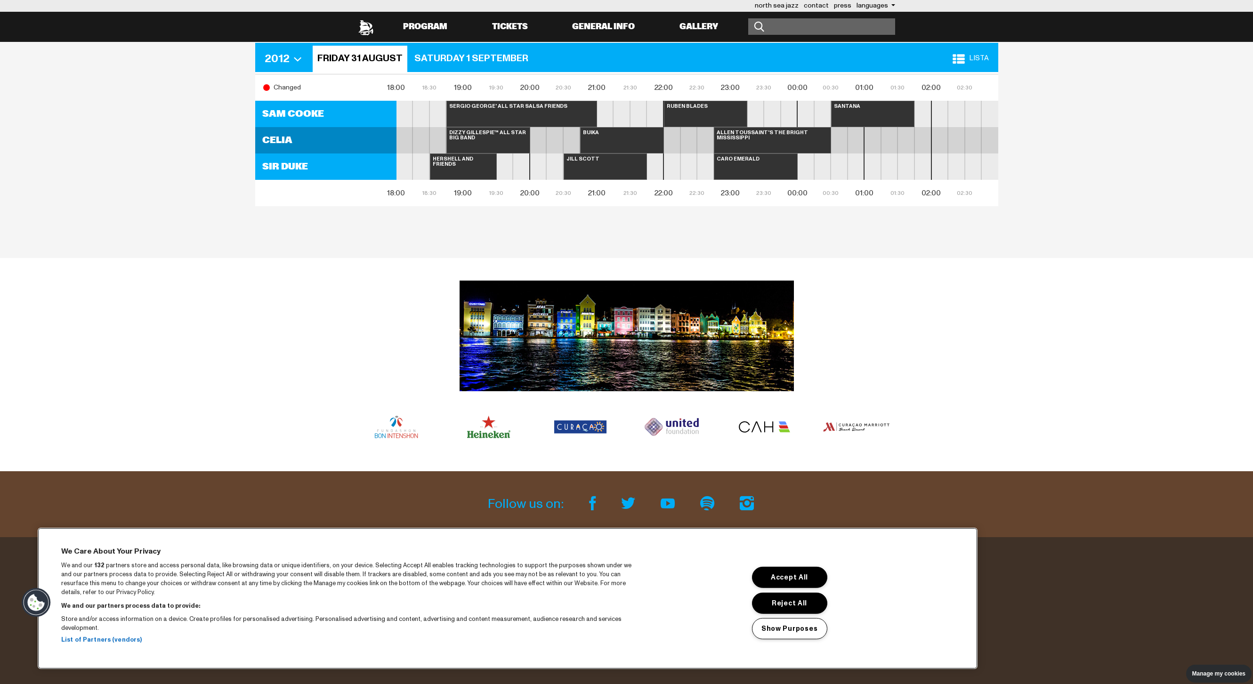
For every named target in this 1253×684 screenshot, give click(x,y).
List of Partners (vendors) (101, 640)
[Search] (821, 26)
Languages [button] (873, 5)
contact (816, 5)
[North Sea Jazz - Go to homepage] (365, 27)
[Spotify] (708, 504)
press (842, 5)
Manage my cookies (1218, 673)
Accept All (789, 577)
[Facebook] (594, 504)
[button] (286, 58)
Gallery (698, 27)
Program (425, 27)
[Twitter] (629, 504)
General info (603, 27)
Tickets (510, 27)
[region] (508, 598)
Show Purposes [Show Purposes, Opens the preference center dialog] (789, 628)
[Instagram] (746, 504)
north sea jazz (777, 5)
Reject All (789, 602)
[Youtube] (669, 504)
